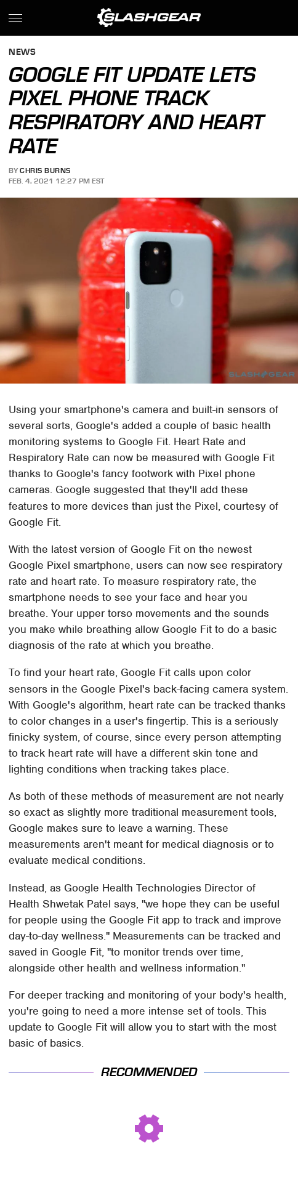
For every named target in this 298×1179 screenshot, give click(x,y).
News (22, 53)
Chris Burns (45, 170)
